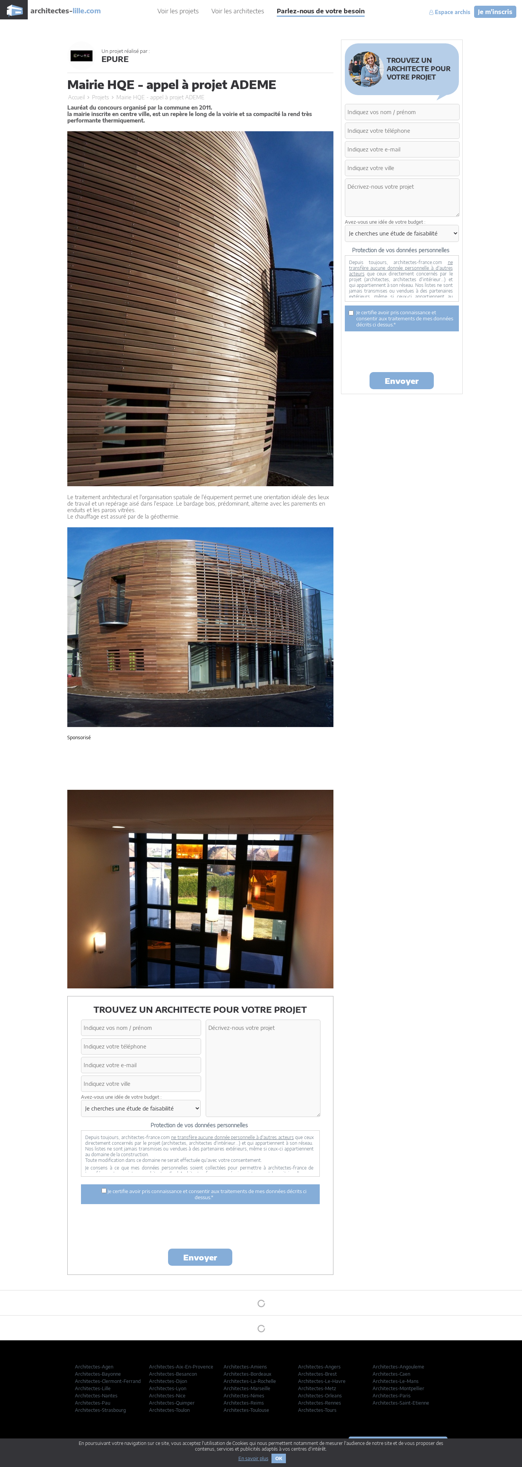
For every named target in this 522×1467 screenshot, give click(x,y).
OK (278, 1458)
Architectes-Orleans (320, 1396)
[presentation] (200, 1228)
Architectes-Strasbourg (100, 1410)
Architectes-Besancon (173, 1374)
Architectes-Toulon (169, 1410)
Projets (100, 97)
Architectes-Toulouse (246, 1410)
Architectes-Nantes (96, 1396)
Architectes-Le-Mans (396, 1381)
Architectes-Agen (94, 1367)
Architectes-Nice (167, 1396)
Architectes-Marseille (247, 1388)
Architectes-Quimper (172, 1403)
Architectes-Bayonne (98, 1374)
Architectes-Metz (317, 1388)
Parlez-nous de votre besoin (321, 11)
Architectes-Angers (319, 1367)
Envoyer (200, 1257)
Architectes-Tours (317, 1410)
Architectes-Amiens (245, 1367)
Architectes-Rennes (319, 1403)
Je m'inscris (495, 12)
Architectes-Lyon (167, 1388)
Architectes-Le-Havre (322, 1381)
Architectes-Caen (391, 1374)
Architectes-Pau (92, 1403)
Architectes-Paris (392, 1396)
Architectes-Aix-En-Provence (181, 1367)
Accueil (76, 97)
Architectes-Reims (244, 1403)
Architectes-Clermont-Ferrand (108, 1381)
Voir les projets (178, 11)
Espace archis (449, 12)
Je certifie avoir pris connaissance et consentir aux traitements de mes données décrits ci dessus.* (204, 1194)
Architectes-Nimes (244, 1396)
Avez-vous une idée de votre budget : (121, 1097)
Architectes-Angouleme (398, 1367)
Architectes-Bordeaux (247, 1374)
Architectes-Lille (93, 1388)
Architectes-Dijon (168, 1381)
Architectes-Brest (317, 1374)
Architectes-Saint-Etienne (401, 1403)
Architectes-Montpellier (398, 1388)
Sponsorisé (79, 737)
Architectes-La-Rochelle (250, 1381)
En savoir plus (253, 1458)
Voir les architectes (237, 11)
